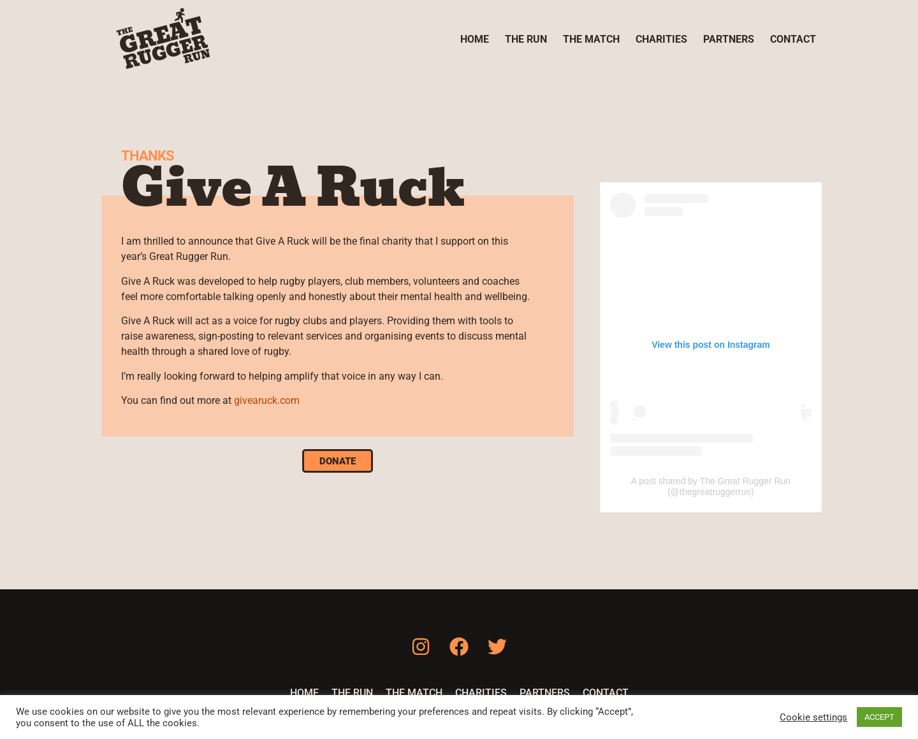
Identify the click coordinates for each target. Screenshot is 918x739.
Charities (661, 39)
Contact (793, 39)
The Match (591, 39)
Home (474, 39)
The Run (526, 39)
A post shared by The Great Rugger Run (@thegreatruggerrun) (710, 486)
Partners (728, 39)
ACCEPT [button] (879, 717)
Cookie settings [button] (813, 717)
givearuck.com (267, 400)
